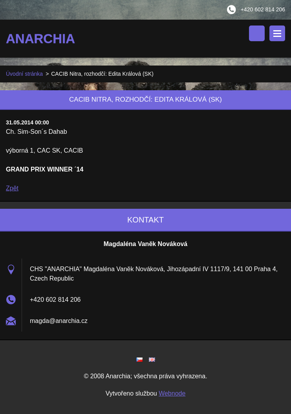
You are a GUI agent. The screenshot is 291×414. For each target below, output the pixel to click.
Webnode (172, 393)
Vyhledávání (257, 33)
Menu (277, 33)
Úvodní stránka (24, 74)
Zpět (12, 188)
